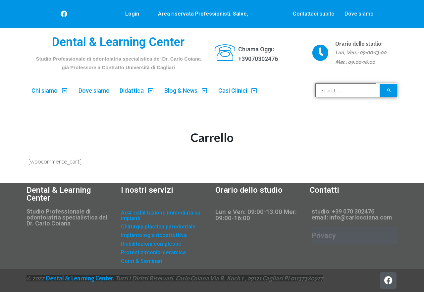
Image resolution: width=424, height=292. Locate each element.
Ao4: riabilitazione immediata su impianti (160, 215)
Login (132, 14)
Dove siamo (359, 14)
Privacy (324, 235)
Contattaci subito (314, 14)
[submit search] (389, 90)
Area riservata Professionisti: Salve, (203, 14)
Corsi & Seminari (141, 261)
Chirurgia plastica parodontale (158, 226)
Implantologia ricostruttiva (154, 235)
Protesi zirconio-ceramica (153, 252)
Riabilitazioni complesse (151, 244)
